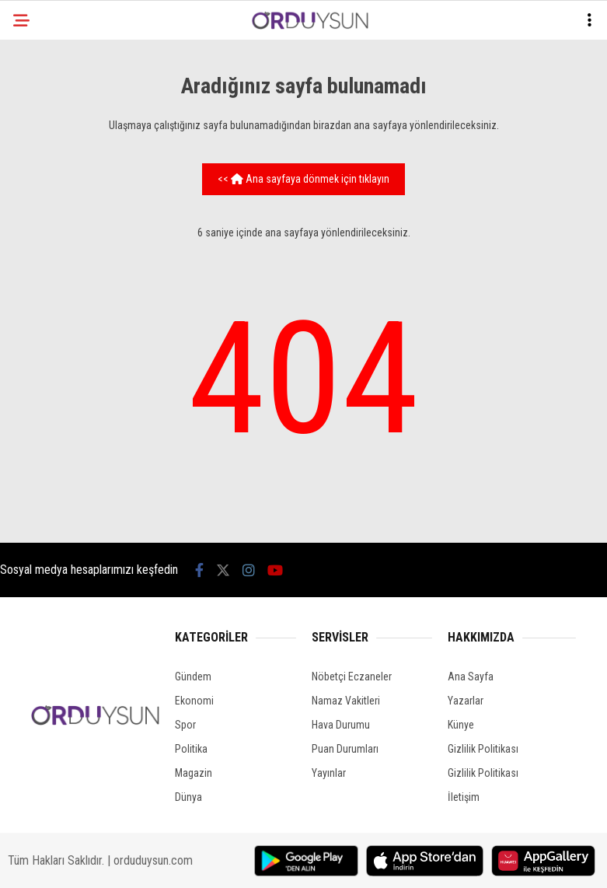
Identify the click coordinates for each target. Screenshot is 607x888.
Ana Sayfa (471, 676)
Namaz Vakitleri (346, 700)
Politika (191, 749)
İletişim (464, 797)
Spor (185, 724)
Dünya (188, 797)
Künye (461, 724)
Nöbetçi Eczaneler (352, 676)
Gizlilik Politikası (483, 749)
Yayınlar (329, 773)
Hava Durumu (341, 724)
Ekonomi (194, 700)
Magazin (193, 773)
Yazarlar (465, 700)
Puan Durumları (345, 749)
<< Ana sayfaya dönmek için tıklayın (303, 179)
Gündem (193, 676)
